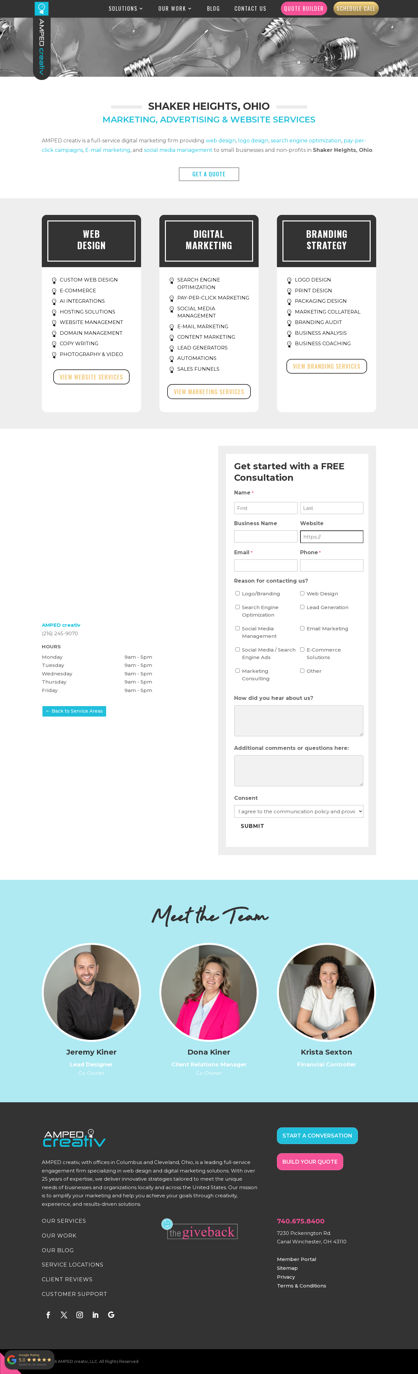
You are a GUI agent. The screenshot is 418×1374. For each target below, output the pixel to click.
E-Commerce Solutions (324, 653)
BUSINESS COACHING (323, 343)
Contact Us (250, 10)
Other (314, 671)
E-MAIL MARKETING (202, 326)
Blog (213, 10)
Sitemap (287, 1268)
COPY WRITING (79, 343)
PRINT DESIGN (313, 290)
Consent (246, 798)
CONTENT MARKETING (206, 337)
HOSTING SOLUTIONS (87, 312)
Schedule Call (356, 9)
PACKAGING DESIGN (321, 301)
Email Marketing (327, 628)
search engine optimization (306, 140)
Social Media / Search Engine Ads (269, 653)
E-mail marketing (107, 150)
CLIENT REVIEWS (67, 1279)
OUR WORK (59, 1236)
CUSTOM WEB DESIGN (89, 280)
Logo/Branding (261, 593)
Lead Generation (327, 607)
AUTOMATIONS (197, 358)
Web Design (322, 593)
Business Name (255, 523)
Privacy (286, 1277)
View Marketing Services (209, 391)
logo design (253, 140)
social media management (178, 150)
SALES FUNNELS (198, 369)
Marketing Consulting (256, 675)
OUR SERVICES (64, 1221)
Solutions (123, 10)
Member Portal (296, 1259)
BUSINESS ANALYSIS (321, 333)
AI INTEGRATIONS (82, 301)
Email (243, 553)
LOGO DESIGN (313, 280)
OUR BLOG (58, 1250)
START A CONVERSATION (317, 1136)
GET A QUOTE (209, 174)
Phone (310, 553)
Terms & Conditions (301, 1286)
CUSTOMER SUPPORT (74, 1294)
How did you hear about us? (273, 698)
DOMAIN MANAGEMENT (91, 333)
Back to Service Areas (77, 711)
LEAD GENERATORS (202, 348)
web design (221, 140)
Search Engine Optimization (260, 611)
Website (312, 523)
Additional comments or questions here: (291, 748)
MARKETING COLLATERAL (328, 312)
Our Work (172, 10)
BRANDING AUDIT (318, 322)
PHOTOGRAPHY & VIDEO (91, 354)
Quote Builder (304, 9)
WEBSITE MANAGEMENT (91, 322)
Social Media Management (259, 632)
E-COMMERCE (78, 290)
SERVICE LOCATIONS (73, 1265)
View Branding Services (327, 366)
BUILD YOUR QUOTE (310, 1162)
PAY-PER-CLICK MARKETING (213, 298)
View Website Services (91, 377)
